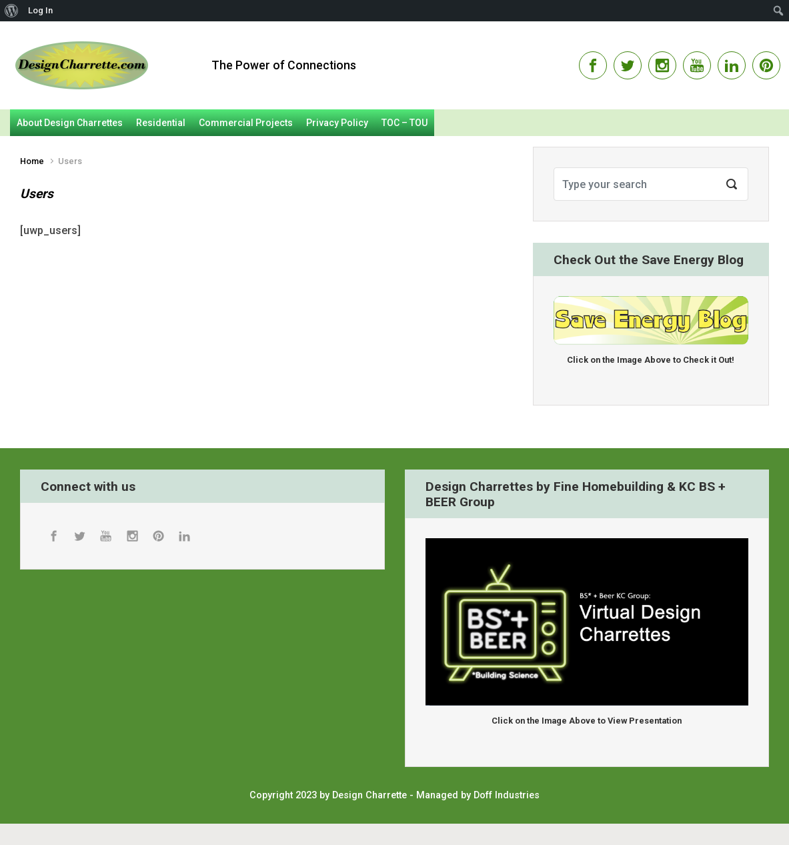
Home (32, 161)
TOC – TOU (404, 122)
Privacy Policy (337, 122)
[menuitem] (11, 10)
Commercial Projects (246, 122)
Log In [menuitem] (40, 10)
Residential (160, 122)
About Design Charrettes (70, 122)
